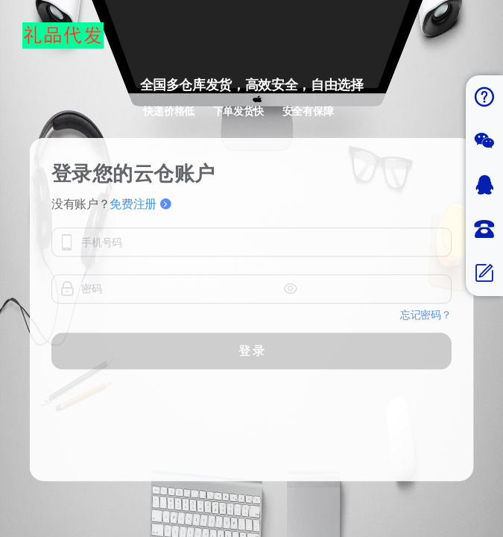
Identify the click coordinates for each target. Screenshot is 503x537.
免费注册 (140, 204)
